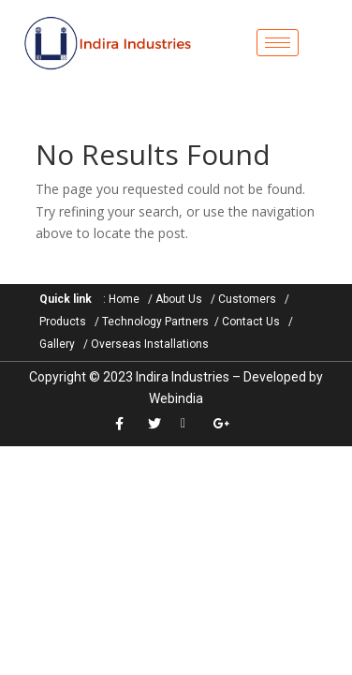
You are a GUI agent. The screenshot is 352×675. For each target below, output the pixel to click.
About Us (178, 299)
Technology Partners (155, 321)
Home (124, 299)
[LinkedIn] (192, 423)
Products (62, 321)
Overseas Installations (150, 344)
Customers (247, 299)
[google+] (225, 423)
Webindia (176, 398)
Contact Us (251, 321)
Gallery (57, 344)
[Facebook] (127, 423)
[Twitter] (159, 423)
